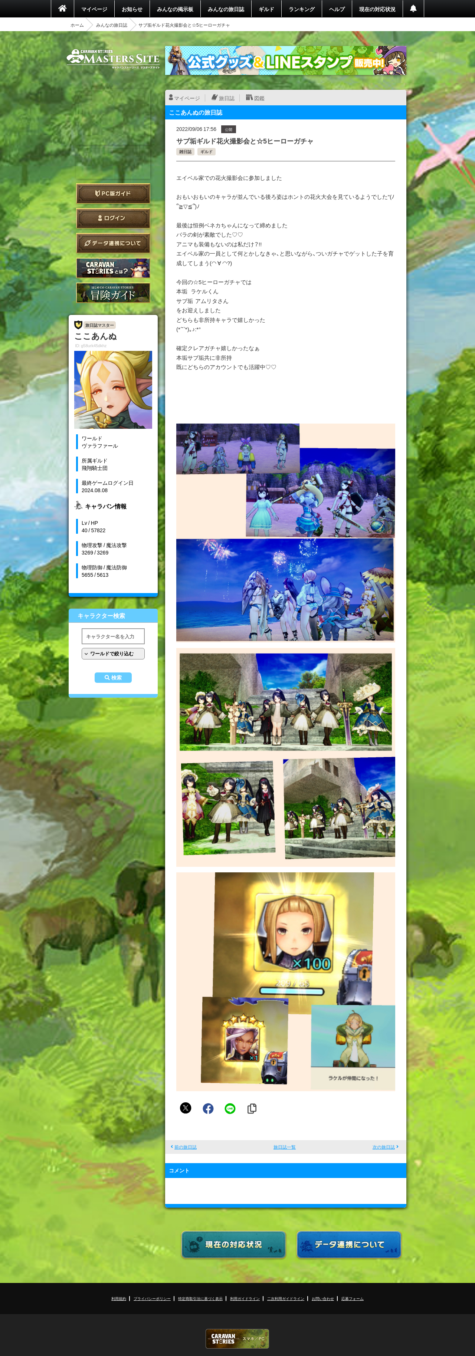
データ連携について (113, 243)
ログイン (113, 218)
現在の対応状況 (377, 9)
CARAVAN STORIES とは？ (113, 268)
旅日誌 (227, 98)
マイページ (94, 9)
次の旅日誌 (384, 1146)
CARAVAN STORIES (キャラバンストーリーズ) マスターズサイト (113, 59)
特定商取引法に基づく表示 (200, 1298)
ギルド (266, 9)
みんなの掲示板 (175, 9)
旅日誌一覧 (284, 1146)
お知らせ (132, 9)
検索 (116, 677)
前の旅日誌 (185, 1146)
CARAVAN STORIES (237, 1339)
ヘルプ (337, 9)
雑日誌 (185, 151)
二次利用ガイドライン (285, 1298)
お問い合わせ (323, 1298)
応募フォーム (352, 1298)
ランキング (302, 9)
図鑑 (259, 98)
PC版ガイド (113, 193)
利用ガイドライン (245, 1298)
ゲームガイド (113, 293)
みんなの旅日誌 (226, 9)
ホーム (77, 25)
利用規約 (118, 1298)
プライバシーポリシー (152, 1298)
